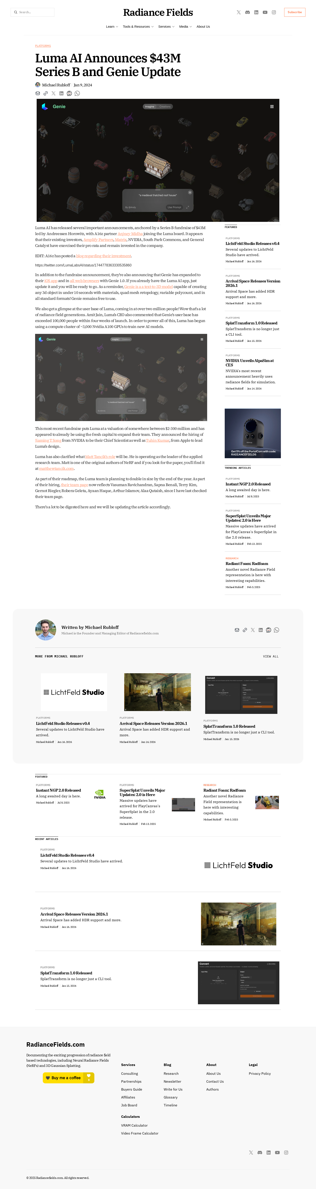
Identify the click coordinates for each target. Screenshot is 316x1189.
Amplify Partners (98, 239)
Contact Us (215, 1081)
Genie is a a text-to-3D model (148, 286)
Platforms (43, 46)
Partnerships (131, 1081)
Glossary (171, 1097)
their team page (74, 484)
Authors (212, 1089)
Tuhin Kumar (157, 440)
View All (271, 656)
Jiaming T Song (48, 440)
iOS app (50, 280)
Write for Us (173, 1089)
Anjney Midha (130, 233)
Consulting (129, 1073)
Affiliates (128, 1097)
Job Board (129, 1105)
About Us (203, 26)
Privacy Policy (260, 1073)
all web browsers (84, 280)
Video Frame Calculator (139, 1133)
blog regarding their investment (103, 256)
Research (171, 1073)
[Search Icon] (32, 12)
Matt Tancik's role (100, 456)
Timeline (170, 1105)
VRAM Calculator (134, 1125)
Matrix (121, 239)
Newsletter (172, 1081)
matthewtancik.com (56, 468)
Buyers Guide (131, 1089)
